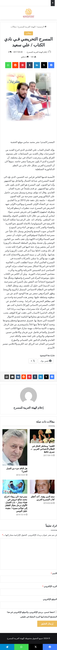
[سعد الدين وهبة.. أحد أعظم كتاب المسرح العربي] (42, 487)
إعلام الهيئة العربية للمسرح (37, 52)
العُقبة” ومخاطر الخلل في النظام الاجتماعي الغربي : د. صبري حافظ (42, 449)
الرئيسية (41, 27)
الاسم (54, 573)
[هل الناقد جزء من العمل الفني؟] (14, 447)
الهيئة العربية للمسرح (26, 27)
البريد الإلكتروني (49, 586)
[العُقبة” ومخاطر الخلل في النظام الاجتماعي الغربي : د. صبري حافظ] (42, 436)
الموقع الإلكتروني (50, 599)
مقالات (13, 27)
